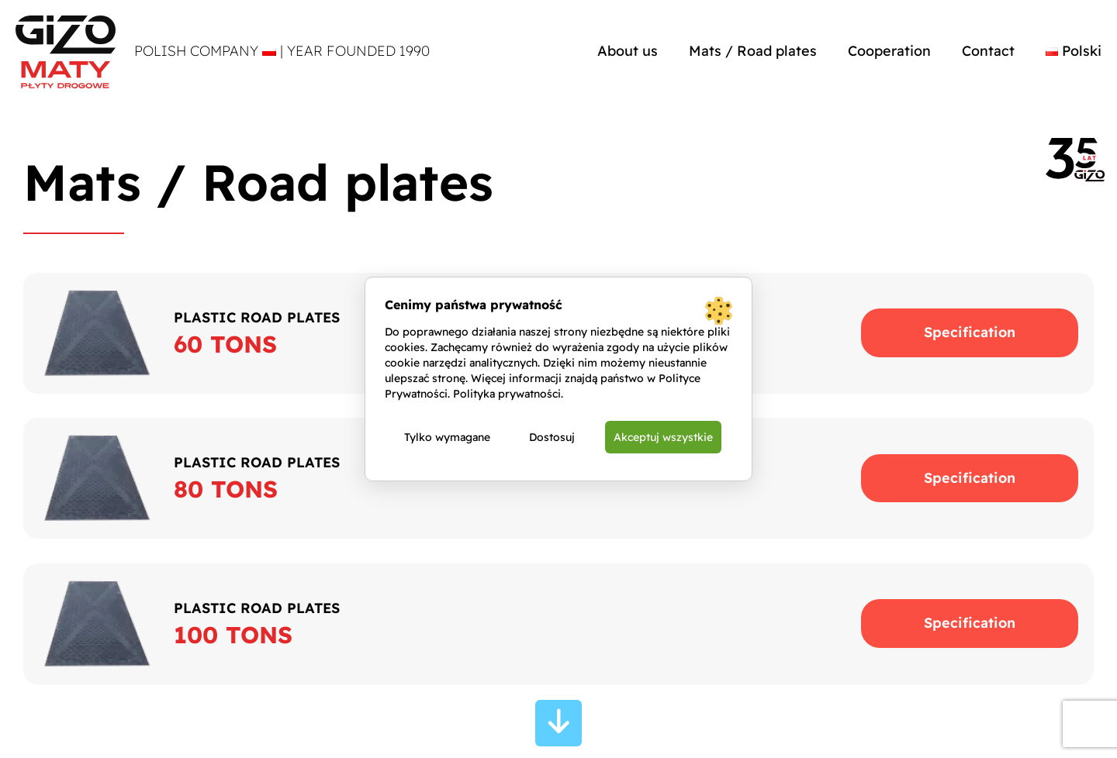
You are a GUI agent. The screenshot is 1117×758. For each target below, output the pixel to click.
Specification (969, 332)
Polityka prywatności (507, 394)
